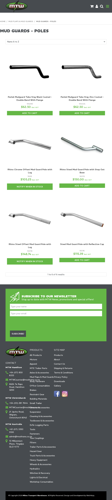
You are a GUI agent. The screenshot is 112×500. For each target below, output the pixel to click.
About (57, 359)
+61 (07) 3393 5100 (16, 430)
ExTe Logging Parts (39, 425)
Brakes (33, 390)
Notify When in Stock (30, 186)
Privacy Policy (61, 377)
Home (2, 21)
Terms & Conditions (63, 372)
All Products (36, 355)
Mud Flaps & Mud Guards (20, 21)
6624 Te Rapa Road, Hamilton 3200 (16, 387)
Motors (33, 359)
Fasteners (35, 433)
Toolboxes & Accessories (41, 420)
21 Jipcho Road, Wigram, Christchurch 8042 (18, 414)
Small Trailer (36, 403)
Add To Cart (29, 113)
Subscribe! (18, 333)
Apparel (33, 364)
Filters (33, 442)
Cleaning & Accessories (41, 416)
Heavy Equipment (38, 460)
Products (58, 355)
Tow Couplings (37, 438)
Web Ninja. (90, 496)
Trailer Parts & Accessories (41, 447)
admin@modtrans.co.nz (18, 436)
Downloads (59, 381)
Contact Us (59, 364)
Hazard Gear (36, 451)
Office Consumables (40, 385)
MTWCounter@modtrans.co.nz (18, 379)
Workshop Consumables (41, 481)
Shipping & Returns (63, 368)
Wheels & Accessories (40, 464)
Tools (32, 429)
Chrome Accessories (40, 407)
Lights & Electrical (39, 477)
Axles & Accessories (39, 372)
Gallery (57, 385)
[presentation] (32, 323)
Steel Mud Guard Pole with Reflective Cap (82, 244)
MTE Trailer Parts (38, 368)
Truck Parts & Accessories (41, 455)
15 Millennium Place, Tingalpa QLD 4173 (16, 444)
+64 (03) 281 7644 (18, 403)
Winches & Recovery (40, 473)
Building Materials (38, 398)
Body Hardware (37, 381)
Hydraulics (35, 468)
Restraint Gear (37, 394)
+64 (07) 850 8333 (16, 374)
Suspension (35, 412)
